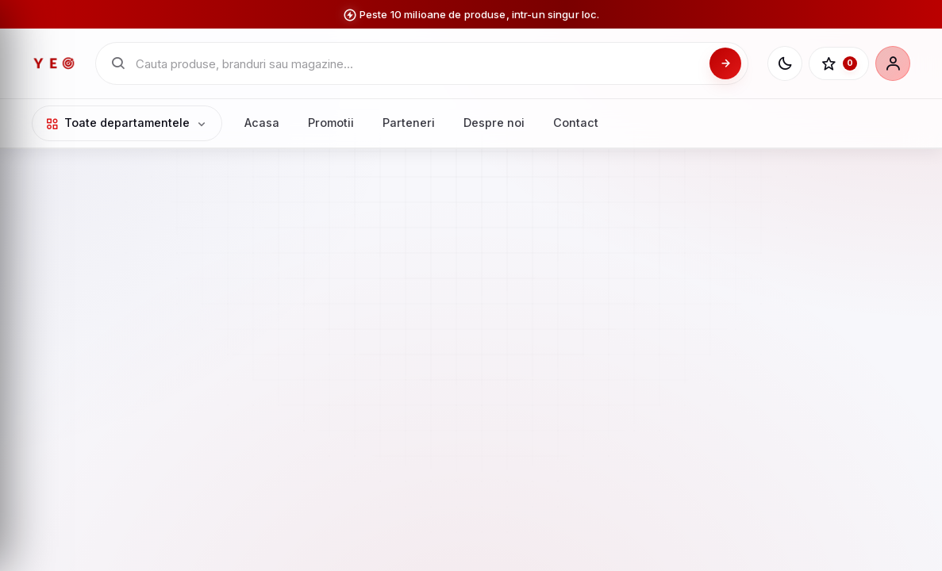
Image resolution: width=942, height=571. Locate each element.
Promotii (331, 122)
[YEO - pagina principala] (54, 63)
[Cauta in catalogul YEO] (418, 64)
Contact (575, 122)
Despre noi (494, 122)
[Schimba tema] (784, 63)
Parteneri (409, 122)
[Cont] (892, 63)
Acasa (261, 122)
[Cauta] (725, 63)
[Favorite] (839, 63)
